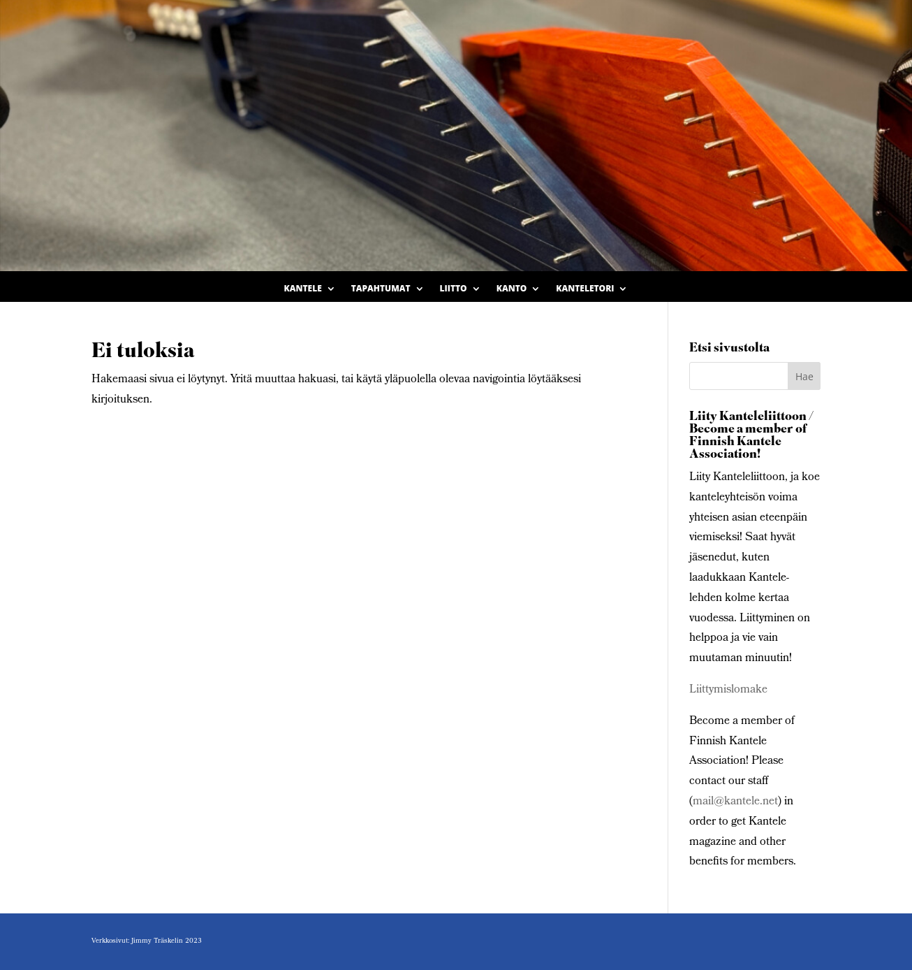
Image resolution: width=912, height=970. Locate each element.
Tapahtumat (381, 289)
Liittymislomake (728, 690)
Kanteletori (585, 289)
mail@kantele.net (735, 801)
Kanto (512, 289)
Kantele (303, 289)
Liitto (453, 289)
